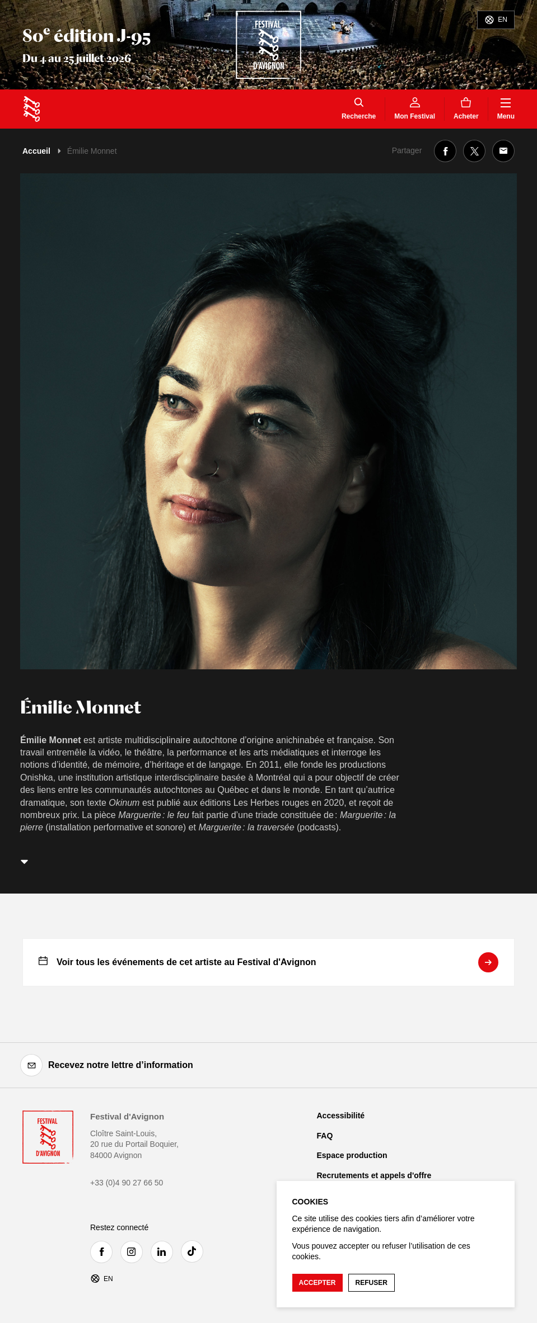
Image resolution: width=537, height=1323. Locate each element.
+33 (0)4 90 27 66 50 (126, 1182)
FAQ (325, 1135)
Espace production (352, 1155)
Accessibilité (341, 1115)
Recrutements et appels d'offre (374, 1175)
